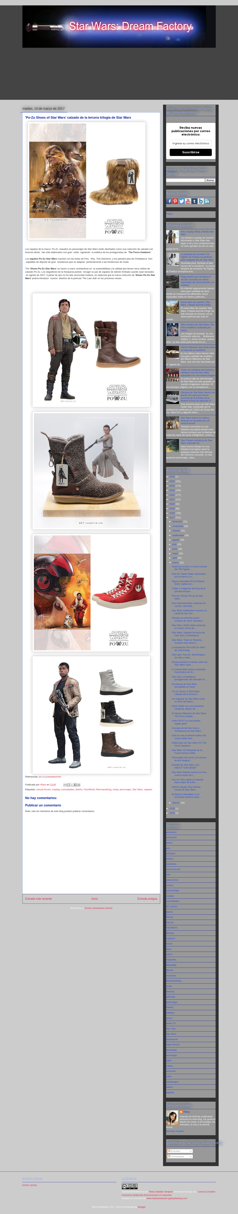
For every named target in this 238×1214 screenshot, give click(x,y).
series (169, 1018)
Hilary (186, 1111)
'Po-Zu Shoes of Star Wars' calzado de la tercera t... (186, 693)
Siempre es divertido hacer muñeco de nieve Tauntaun (187, 619)
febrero (176, 802)
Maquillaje (171, 965)
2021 (173, 499)
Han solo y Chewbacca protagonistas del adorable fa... (189, 678)
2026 (173, 476)
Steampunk (172, 1039)
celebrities (171, 864)
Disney (169, 917)
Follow (169, 214)
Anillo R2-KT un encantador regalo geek (186, 722)
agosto (176, 539)
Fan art (169, 922)
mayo (175, 553)
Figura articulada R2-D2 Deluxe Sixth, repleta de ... (188, 582)
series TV (171, 1023)
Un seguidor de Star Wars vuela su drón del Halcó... (188, 700)
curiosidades (67, 789)
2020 (173, 504)
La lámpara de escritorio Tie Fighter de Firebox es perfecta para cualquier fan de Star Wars (197, 257)
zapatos (148, 789)
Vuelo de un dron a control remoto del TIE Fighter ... (189, 568)
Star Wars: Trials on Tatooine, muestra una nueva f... (187, 641)
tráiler (169, 1060)
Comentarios (176, 1156)
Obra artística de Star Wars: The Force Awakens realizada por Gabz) (197, 327)
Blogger (142, 1207)
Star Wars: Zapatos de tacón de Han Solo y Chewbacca (188, 634)
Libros (169, 954)
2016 (173, 808)
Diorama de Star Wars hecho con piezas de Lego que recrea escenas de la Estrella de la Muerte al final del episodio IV (198, 396)
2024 (173, 485)
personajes (125, 789)
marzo (176, 562)
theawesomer (54, 776)
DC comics (171, 906)
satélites (170, 1012)
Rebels (169, 1007)
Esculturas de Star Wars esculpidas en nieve (184, 685)
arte (168, 848)
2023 (173, 490)
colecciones (172, 880)
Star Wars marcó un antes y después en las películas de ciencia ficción (195, 420)
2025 (173, 481)
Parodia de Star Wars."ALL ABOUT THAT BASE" (186, 766)
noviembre (178, 526)
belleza (169, 858)
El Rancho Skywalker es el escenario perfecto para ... (187, 796)
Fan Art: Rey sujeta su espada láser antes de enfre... (187, 781)
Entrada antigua (147, 898)
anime (169, 842)
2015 (173, 813)
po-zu (42, 776)
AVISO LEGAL (29, 1185)
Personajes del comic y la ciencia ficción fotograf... (189, 759)
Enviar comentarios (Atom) (98, 908)
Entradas (174, 1151)
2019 (173, 508)
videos (169, 1087)
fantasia (170, 933)
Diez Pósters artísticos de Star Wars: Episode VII (196, 442)
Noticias (170, 991)
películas (170, 996)
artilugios (170, 853)
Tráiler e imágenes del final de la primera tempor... (188, 590)
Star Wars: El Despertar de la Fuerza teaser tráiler (187, 751)
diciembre (177, 521)
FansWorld (89, 789)
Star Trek (171, 1028)
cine (168, 874)
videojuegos (172, 1081)
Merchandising (103, 789)
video (169, 1076)
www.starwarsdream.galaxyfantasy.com (167, 1198)
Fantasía (170, 938)
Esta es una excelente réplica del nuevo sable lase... (189, 737)
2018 (173, 513)
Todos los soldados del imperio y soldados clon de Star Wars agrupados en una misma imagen (198, 372)
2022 (173, 495)
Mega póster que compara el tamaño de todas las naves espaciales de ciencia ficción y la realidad (198, 280)
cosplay (56, 789)
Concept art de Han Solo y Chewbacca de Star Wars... (187, 729)
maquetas (171, 959)
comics (169, 885)
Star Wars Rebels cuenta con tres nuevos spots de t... (189, 773)
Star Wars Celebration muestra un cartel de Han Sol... (189, 612)
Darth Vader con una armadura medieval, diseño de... (188, 707)
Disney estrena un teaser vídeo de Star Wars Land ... (189, 663)
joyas (168, 949)
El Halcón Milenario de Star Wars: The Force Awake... (189, 715)
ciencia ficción (43, 789)
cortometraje (172, 890)
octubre (176, 530)
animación (171, 837)
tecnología (171, 1055)
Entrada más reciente (38, 898)
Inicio (94, 898)
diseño (79, 789)
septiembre (178, 535)
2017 (173, 517)
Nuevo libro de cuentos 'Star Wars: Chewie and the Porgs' (196, 303)
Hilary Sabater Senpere (161, 1191)
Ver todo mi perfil (175, 1131)
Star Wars (138, 789)
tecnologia (171, 1050)
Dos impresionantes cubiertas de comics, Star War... (189, 604)
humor (169, 943)
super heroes (173, 1044)
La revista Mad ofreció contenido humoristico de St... (189, 671)
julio (174, 544)
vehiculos (171, 1071)
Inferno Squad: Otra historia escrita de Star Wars (186, 788)
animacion (171, 832)
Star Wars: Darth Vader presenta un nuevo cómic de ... (189, 626)
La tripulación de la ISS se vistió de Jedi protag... (188, 649)
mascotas (171, 975)
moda (116, 789)
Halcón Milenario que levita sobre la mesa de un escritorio (198, 348)
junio (175, 549)
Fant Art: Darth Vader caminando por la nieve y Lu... (189, 575)
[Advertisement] (119, 75)
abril (174, 558)
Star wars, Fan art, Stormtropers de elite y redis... (188, 656)
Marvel (169, 970)
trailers (169, 1065)
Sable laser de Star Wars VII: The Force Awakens (189, 744)
